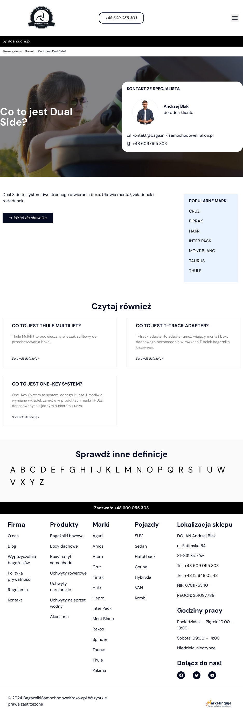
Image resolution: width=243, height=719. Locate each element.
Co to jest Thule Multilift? (46, 326)
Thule (195, 270)
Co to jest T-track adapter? (172, 326)
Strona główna (12, 51)
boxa (95, 194)
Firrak (196, 221)
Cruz (194, 211)
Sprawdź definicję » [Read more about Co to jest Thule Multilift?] (25, 359)
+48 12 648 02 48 (201, 575)
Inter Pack (200, 241)
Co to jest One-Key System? (47, 384)
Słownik (30, 51)
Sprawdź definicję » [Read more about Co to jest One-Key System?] (25, 417)
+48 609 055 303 (201, 565)
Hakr (194, 231)
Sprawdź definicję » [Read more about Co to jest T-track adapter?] (149, 359)
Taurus (197, 261)
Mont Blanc (202, 250)
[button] (235, 18)
